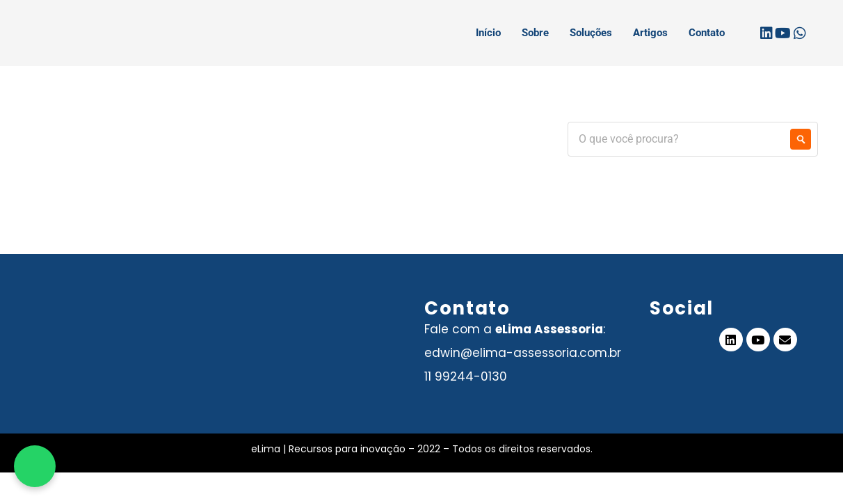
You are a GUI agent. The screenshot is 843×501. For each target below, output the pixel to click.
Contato (707, 32)
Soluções (591, 32)
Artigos (650, 32)
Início (488, 32)
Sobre (535, 32)
